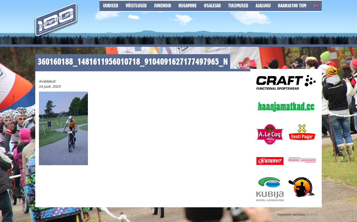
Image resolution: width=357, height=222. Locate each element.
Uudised (110, 5)
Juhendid (162, 5)
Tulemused (238, 5)
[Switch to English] (316, 5)
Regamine (187, 5)
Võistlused (136, 5)
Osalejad (212, 5)
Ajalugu (263, 5)
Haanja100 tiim (292, 5)
